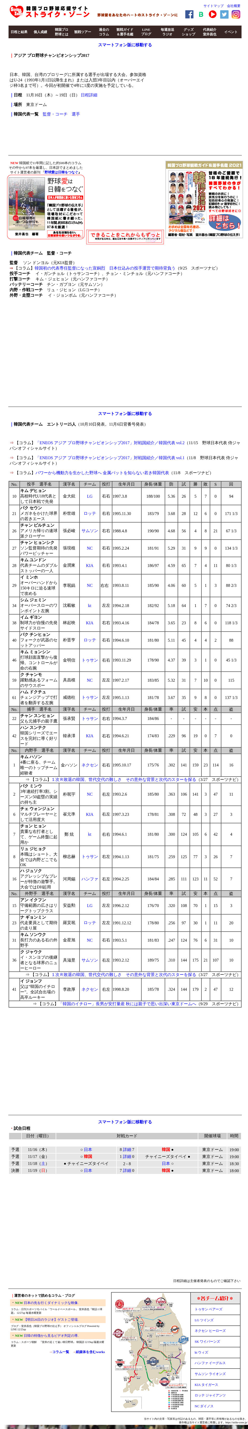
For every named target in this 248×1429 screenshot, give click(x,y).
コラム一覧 (60, 1352)
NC (89, 548)
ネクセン (90, 765)
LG (89, 496)
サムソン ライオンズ (210, 1374)
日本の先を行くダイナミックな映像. (51, 1303)
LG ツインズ (204, 1320)
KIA (89, 565)
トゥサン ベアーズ (208, 1309)
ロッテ (90, 513)
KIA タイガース (206, 1385)
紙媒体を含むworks (90, 1352)
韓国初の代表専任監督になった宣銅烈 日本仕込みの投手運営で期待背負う (105, 268)
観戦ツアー (82, 32)
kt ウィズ (201, 1352)
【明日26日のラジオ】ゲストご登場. (51, 1320)
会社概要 (233, 6)
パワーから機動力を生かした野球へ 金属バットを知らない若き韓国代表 (102, 473)
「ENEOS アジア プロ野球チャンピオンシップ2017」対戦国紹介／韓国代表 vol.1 (110, 458)
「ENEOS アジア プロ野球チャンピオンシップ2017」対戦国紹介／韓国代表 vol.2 (110, 443)
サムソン (90, 530)
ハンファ (90, 879)
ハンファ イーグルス (210, 1363)
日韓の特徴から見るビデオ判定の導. (51, 1336)
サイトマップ (213, 6)
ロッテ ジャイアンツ (210, 1395)
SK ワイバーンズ (207, 1341)
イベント (231, 32)
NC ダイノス (204, 1406)
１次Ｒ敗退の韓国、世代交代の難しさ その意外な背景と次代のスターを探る (123, 779)
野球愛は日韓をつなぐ (61, 172)
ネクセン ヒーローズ (210, 1331)
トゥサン (90, 660)
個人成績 (40, 32)
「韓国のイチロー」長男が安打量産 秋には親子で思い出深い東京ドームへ (127, 1004)
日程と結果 (19, 32)
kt (89, 605)
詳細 (127, 1149)
